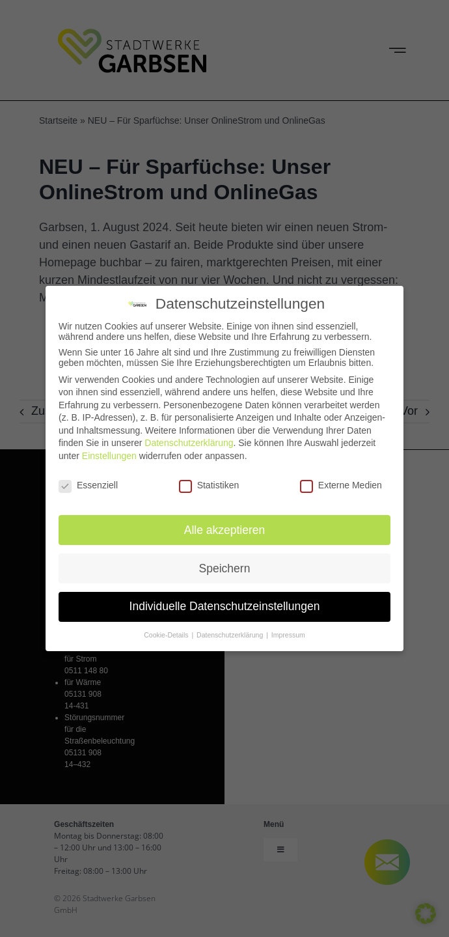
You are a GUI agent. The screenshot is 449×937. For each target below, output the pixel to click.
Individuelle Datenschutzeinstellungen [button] (224, 602)
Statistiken (209, 481)
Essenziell (88, 481)
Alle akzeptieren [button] (224, 526)
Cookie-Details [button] (167, 632)
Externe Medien (341, 481)
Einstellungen (109, 452)
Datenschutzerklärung (188, 439)
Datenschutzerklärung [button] (231, 632)
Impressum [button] (288, 632)
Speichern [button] (225, 564)
